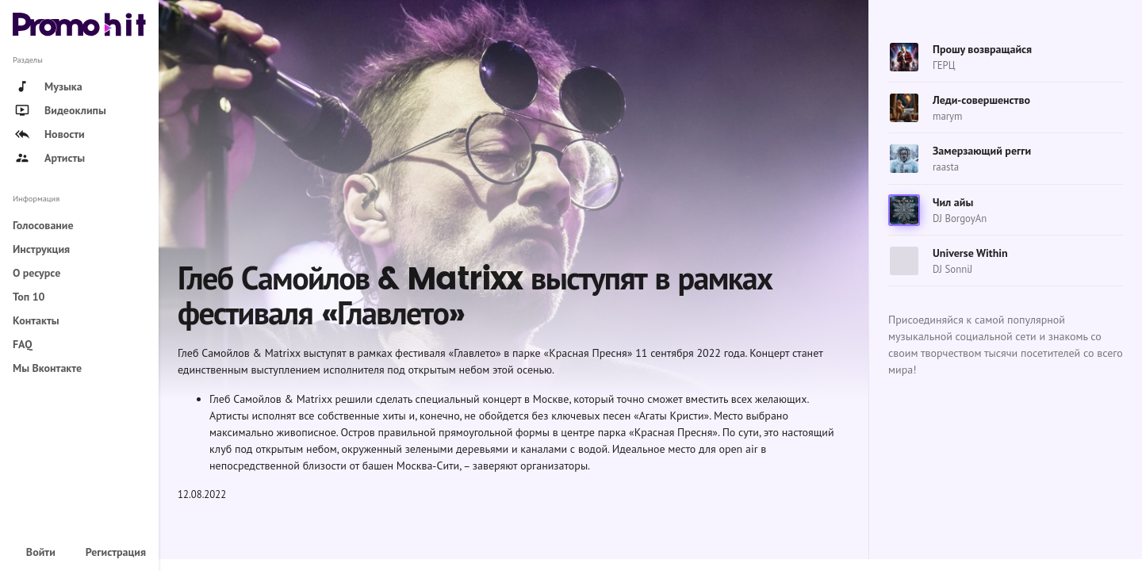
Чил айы (953, 202)
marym (947, 116)
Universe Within (970, 253)
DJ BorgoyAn (960, 218)
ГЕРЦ (944, 65)
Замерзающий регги (982, 151)
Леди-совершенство (981, 100)
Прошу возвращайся (982, 49)
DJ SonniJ (952, 269)
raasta (946, 167)
